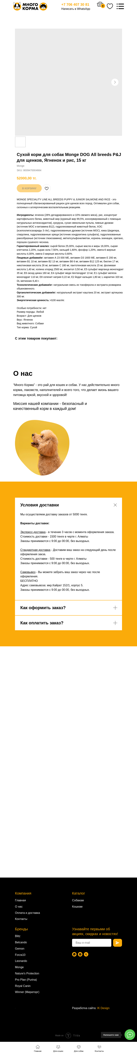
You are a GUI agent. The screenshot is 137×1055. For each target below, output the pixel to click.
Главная (20, 900)
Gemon (19, 948)
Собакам (78, 900)
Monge (19, 967)
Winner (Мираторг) (27, 992)
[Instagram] (80, 954)
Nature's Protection (27, 973)
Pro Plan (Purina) (26, 979)
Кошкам (77, 906)
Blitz (17, 936)
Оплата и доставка (27, 912)
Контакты (21, 918)
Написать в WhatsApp (75, 8)
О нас (19, 906)
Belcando (21, 942)
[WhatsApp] (74, 954)
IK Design (103, 1008)
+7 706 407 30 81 (75, 4)
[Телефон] (86, 954)
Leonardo (21, 960)
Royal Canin (23, 985)
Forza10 (20, 954)
